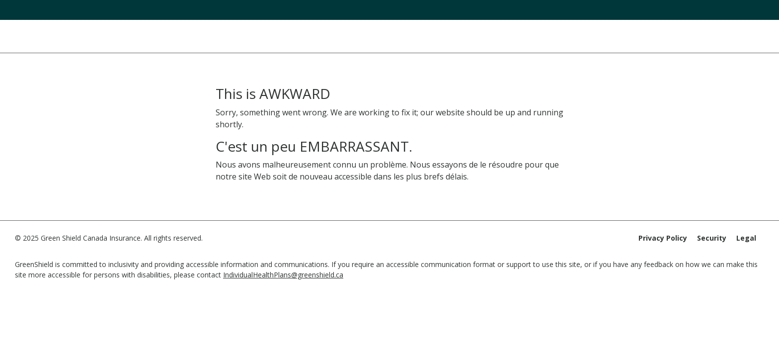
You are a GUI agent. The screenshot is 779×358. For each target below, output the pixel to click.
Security (711, 238)
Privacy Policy (662, 238)
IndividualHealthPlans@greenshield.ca (283, 274)
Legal (746, 238)
